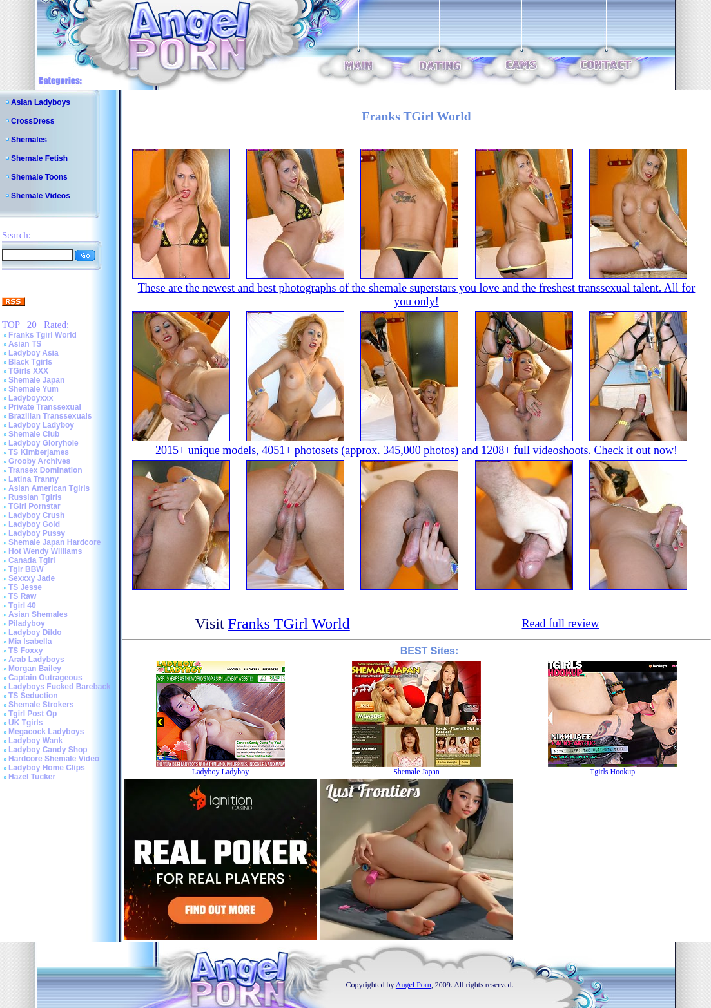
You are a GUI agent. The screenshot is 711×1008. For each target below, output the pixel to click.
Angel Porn (413, 984)
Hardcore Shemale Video (53, 758)
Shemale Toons (39, 177)
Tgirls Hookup (612, 771)
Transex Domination (45, 470)
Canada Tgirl (31, 560)
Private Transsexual (44, 407)
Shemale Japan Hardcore (54, 542)
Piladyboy (26, 623)
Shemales (29, 139)
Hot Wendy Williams (45, 551)
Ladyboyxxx (30, 398)
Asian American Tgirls (49, 488)
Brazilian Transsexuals (50, 416)
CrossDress (32, 121)
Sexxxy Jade (31, 578)
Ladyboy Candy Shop (48, 749)
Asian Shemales (38, 614)
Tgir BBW (26, 569)
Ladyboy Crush (36, 515)
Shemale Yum (33, 389)
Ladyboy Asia (33, 352)
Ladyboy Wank (35, 740)
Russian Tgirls (35, 497)
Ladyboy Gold (34, 524)
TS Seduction (33, 695)
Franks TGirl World (289, 623)
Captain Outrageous (45, 677)
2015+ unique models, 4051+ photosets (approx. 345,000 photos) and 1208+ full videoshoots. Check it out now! (416, 450)
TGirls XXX (28, 371)
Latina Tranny (33, 479)
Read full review (560, 623)
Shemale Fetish (39, 158)
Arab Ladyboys (36, 659)
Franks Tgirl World (42, 334)
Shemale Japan (36, 380)
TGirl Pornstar (34, 506)
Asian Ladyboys (40, 102)
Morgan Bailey (34, 668)
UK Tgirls (25, 722)
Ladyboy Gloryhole (43, 443)
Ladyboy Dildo (35, 632)
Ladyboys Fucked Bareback (59, 686)
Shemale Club (33, 434)
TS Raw (22, 596)
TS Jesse (25, 587)
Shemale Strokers (40, 704)
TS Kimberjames (38, 452)
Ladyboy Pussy (36, 533)
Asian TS (24, 343)
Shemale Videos (40, 195)
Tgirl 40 (22, 605)
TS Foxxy (25, 650)
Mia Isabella (30, 641)
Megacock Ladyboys (46, 731)
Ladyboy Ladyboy (41, 425)
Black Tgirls (30, 361)
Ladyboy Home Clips (46, 767)
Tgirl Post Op (32, 713)
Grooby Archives (39, 461)
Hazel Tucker (31, 776)
